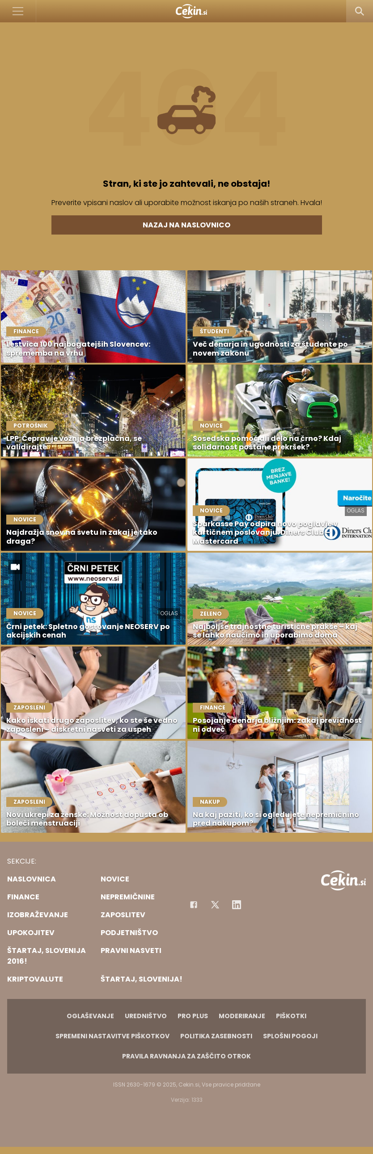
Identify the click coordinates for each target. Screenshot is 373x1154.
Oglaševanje (90, 1015)
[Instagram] (236, 905)
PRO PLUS (193, 1015)
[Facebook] (193, 905)
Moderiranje (242, 1015)
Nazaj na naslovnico (186, 225)
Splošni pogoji (290, 1036)
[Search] (359, 11)
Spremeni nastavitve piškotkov (112, 1036)
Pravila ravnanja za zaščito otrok (186, 1056)
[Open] (18, 11)
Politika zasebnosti (216, 1036)
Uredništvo (146, 1015)
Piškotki (291, 1015)
